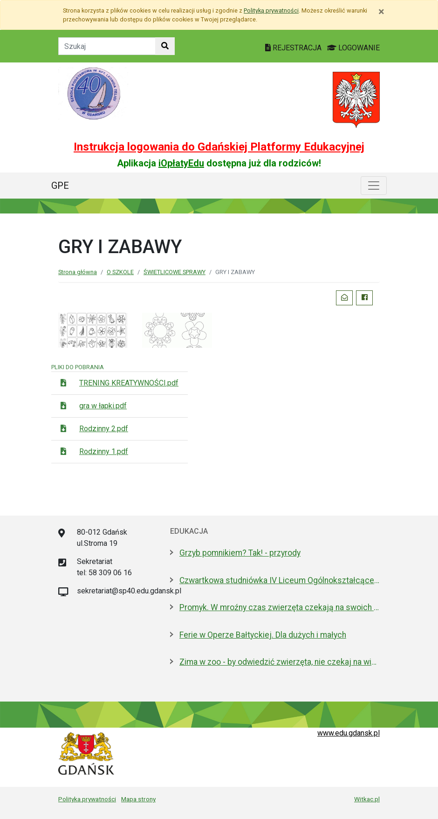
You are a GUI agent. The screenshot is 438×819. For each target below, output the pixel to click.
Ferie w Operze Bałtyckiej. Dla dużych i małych (262, 635)
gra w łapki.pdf (103, 405)
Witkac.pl (367, 799)
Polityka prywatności (87, 799)
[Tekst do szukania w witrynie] (107, 46)
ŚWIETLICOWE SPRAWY (174, 271)
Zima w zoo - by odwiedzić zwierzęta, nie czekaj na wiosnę (279, 662)
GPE (60, 185)
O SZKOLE (120, 271)
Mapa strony (138, 799)
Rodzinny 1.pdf (103, 451)
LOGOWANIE (353, 47)
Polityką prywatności (271, 10)
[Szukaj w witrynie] (165, 46)
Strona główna (77, 271)
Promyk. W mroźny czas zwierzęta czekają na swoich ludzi (279, 607)
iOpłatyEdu (181, 163)
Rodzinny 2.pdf (103, 428)
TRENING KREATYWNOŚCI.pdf (128, 383)
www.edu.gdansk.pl (348, 733)
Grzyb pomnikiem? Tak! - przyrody (240, 552)
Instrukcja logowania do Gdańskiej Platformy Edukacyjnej (219, 146)
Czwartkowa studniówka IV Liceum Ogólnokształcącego (279, 580)
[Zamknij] (381, 11)
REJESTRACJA (294, 47)
